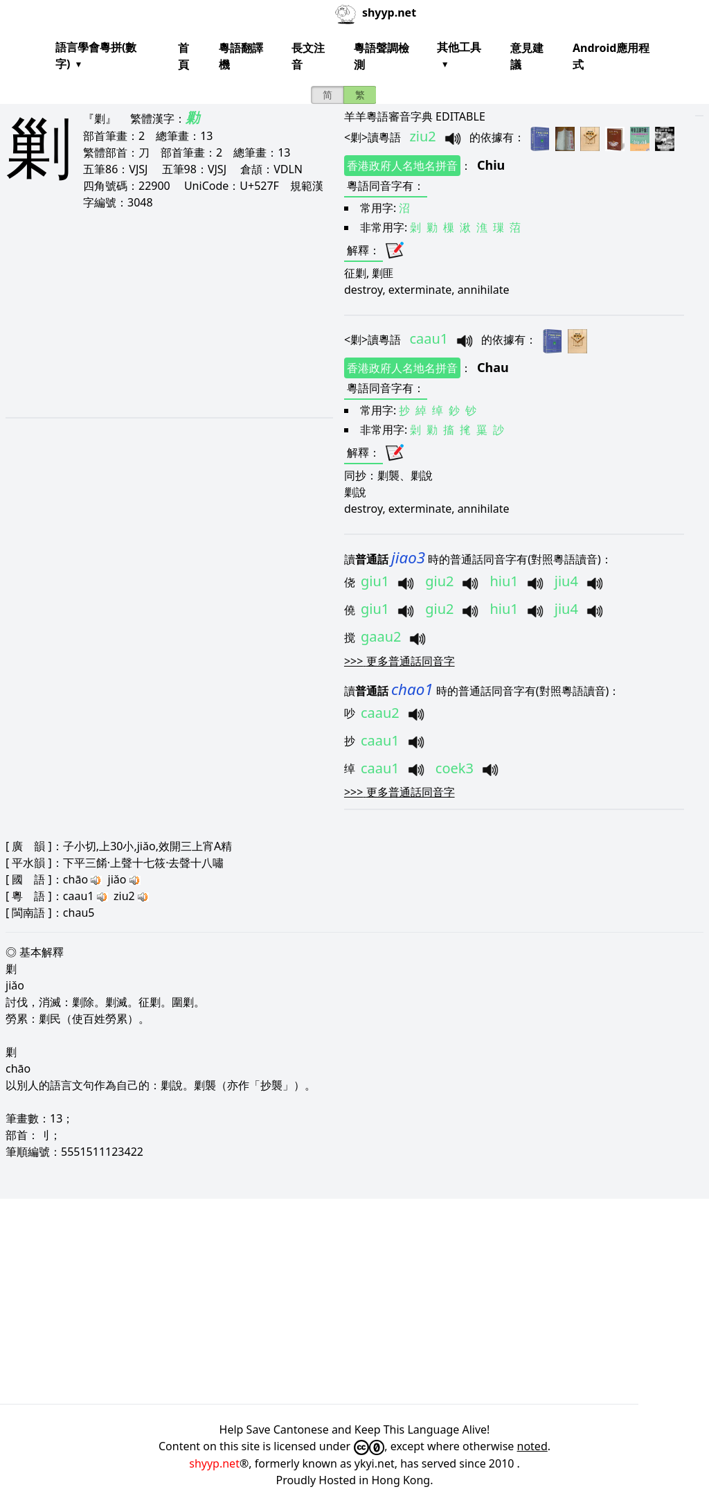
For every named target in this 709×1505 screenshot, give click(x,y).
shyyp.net (214, 1463)
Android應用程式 (611, 56)
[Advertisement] (166, 313)
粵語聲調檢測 (381, 56)
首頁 (183, 56)
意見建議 (527, 56)
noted (532, 1446)
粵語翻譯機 (241, 56)
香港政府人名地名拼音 (402, 165)
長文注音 (308, 56)
